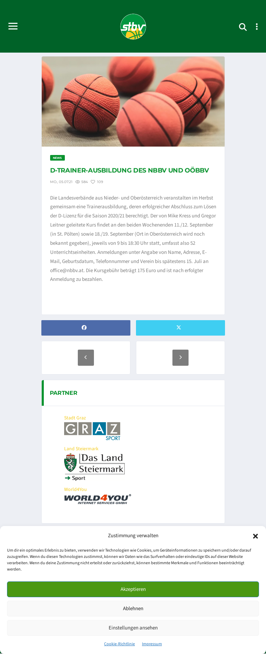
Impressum (152, 644)
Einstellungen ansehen (133, 628)
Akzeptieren (133, 589)
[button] (255, 535)
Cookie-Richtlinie (119, 644)
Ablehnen (133, 608)
